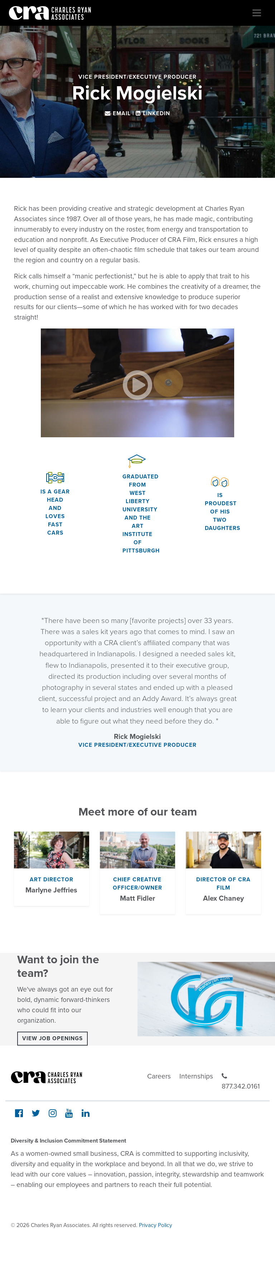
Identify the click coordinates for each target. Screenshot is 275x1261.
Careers (159, 1076)
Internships (196, 1076)
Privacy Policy (155, 1225)
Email (122, 113)
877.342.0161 (241, 1082)
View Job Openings (52, 1038)
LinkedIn (156, 113)
